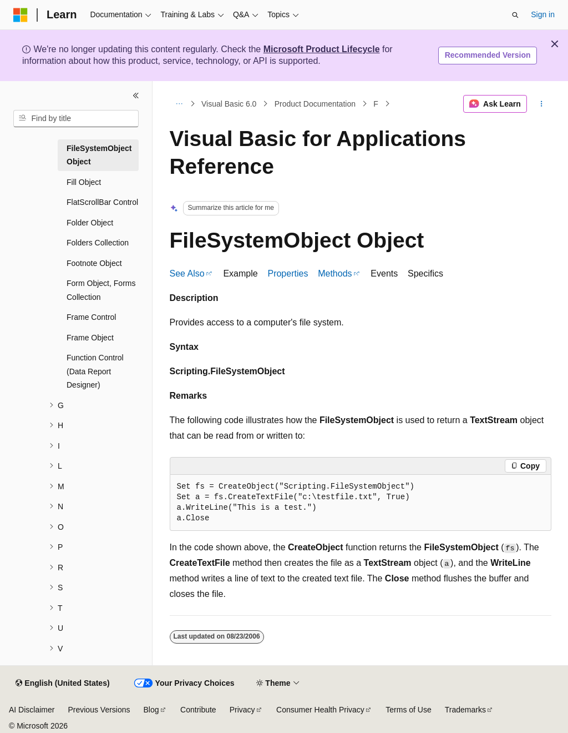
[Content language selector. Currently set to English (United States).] (62, 683)
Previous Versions (99, 709)
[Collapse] (136, 96)
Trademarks (465, 709)
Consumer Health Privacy (320, 709)
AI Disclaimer (31, 709)
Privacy (242, 709)
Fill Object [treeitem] (84, 182)
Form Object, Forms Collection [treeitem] (101, 290)
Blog (151, 709)
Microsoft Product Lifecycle (321, 49)
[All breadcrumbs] (179, 104)
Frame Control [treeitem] (91, 317)
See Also (187, 273)
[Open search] (515, 15)
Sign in (543, 14)
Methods (335, 273)
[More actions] (541, 104)
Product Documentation (315, 103)
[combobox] (76, 119)
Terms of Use (408, 709)
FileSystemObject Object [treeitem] (99, 155)
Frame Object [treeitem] (90, 337)
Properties (287, 273)
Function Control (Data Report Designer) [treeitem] (95, 371)
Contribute (198, 709)
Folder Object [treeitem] (90, 222)
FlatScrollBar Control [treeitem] (102, 202)
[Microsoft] (20, 15)
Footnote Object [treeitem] (94, 263)
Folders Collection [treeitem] (98, 242)
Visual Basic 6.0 (228, 103)
